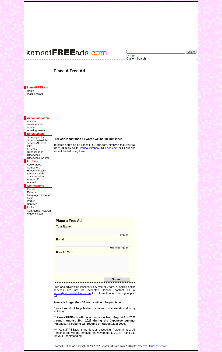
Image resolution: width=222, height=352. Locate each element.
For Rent (32, 121)
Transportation (35, 176)
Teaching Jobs (35, 137)
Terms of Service (158, 346)
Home (30, 90)
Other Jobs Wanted (38, 157)
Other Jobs (33, 154)
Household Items (37, 170)
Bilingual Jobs (35, 151)
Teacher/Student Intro (36, 144)
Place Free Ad (35, 93)
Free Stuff (33, 179)
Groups (31, 192)
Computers (33, 167)
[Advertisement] (109, 24)
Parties (31, 200)
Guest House (35, 124)
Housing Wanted (36, 130)
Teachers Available (38, 140)
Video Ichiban (35, 213)
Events (31, 189)
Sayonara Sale (35, 173)
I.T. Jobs (32, 148)
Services (32, 203)
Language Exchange (39, 195)
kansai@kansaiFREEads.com (98, 148)
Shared (31, 127)
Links (30, 197)
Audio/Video (34, 164)
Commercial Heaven (39, 210)
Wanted (31, 182)
